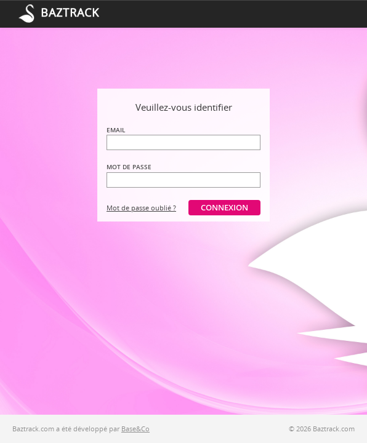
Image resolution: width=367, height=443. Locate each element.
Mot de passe (129, 166)
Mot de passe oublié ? (141, 207)
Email (116, 130)
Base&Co (135, 428)
